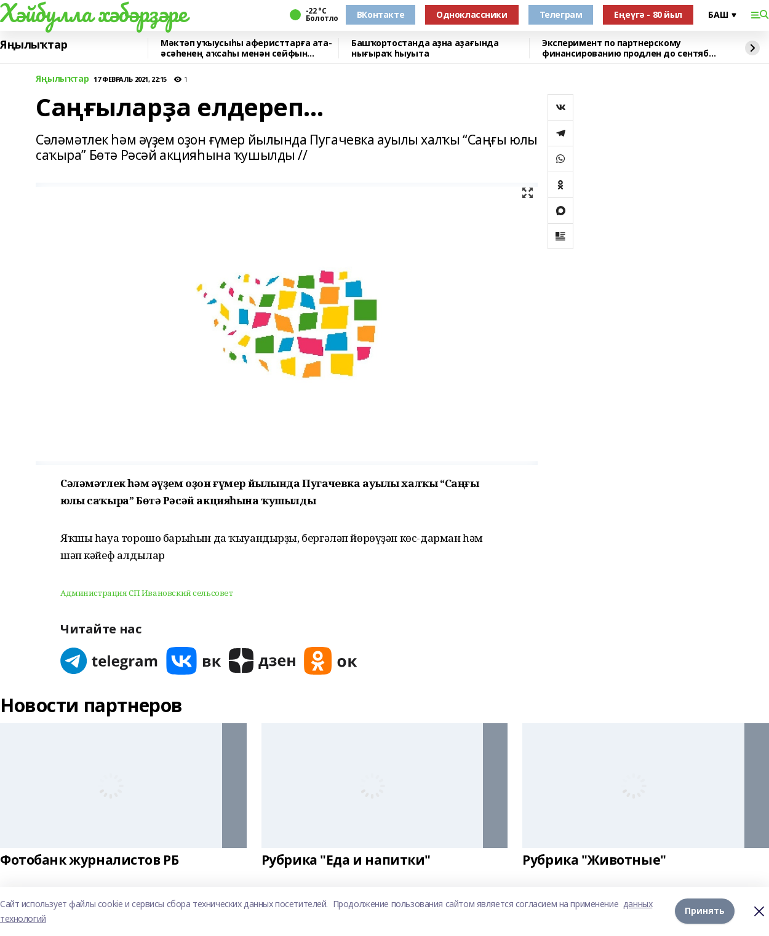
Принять (705, 911)
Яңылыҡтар (33, 45)
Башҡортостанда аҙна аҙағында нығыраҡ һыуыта (424, 48)
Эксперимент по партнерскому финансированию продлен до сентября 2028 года (630, 48)
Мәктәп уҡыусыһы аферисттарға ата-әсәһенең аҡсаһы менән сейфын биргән (246, 48)
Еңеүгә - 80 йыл (648, 14)
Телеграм (561, 14)
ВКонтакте (380, 14)
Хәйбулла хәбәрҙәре (93, 13)
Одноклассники (472, 14)
